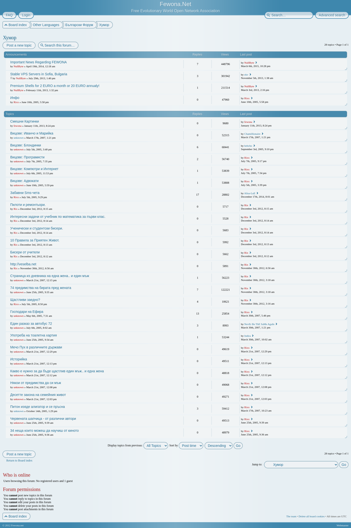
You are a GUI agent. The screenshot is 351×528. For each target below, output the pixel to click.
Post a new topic (19, 45)
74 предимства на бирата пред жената (40, 288)
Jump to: (257, 464)
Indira (247, 335)
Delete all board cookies (312, 516)
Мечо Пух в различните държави (36, 347)
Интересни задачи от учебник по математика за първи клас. (57, 217)
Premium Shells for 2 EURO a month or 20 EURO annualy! (54, 86)
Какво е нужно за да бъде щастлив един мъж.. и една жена (57, 371)
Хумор (9, 37)
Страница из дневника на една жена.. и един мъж (49, 276)
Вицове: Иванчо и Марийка (31, 133)
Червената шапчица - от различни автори (43, 419)
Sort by (186, 445)
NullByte (18, 66)
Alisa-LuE (249, 193)
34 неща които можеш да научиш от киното (44, 430)
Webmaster (343, 525)
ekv (246, 74)
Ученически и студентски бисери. (36, 228)
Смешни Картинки (24, 121)
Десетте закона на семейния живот (38, 395)
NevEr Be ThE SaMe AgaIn (259, 324)
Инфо (14, 98)
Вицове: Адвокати (24, 181)
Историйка (18, 359)
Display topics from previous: (138, 445)
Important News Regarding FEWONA (38, 62)
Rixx (16, 102)
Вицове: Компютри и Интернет (34, 169)
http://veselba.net (23, 264)
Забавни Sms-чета (24, 193)
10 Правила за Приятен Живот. (34, 240)
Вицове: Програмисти (27, 157)
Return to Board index (19, 460)
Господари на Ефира (26, 312)
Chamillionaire (252, 133)
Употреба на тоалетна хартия (33, 335)
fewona (17, 125)
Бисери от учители (25, 252)
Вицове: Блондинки (25, 145)
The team (291, 516)
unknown (19, 137)
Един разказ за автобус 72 (31, 324)
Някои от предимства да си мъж (35, 383)
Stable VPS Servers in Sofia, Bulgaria (38, 74)
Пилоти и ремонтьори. (28, 205)
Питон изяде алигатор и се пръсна (37, 407)
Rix (16, 208)
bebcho (248, 145)
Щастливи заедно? (25, 300)
